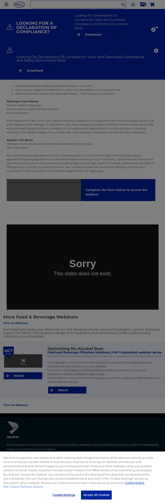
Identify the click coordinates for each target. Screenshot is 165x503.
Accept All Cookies (96, 495)
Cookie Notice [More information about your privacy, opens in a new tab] (134, 483)
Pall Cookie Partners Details (23, 486)
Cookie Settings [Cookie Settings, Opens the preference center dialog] (64, 495)
